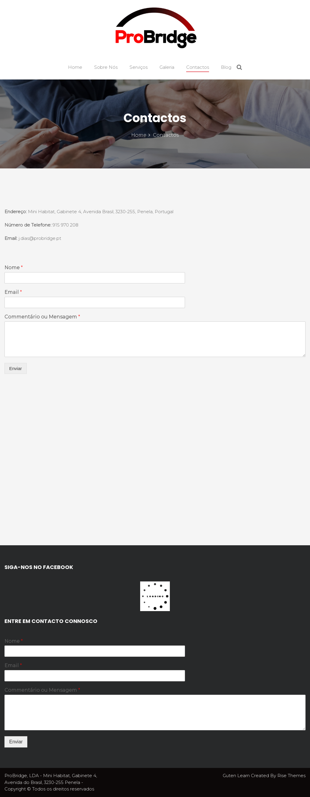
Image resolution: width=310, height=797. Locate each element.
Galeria (166, 67)
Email (13, 292)
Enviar (15, 368)
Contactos (197, 67)
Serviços (138, 67)
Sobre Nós (106, 67)
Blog (226, 67)
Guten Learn (237, 775)
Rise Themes (291, 775)
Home (75, 67)
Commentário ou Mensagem (42, 317)
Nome (13, 267)
